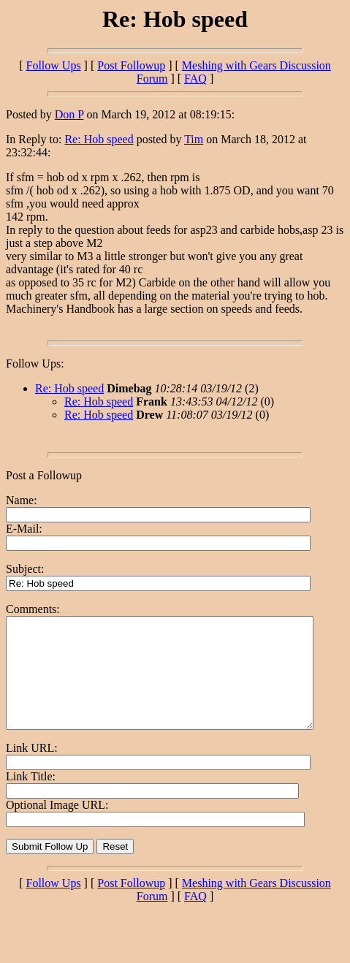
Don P (69, 114)
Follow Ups (53, 65)
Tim (193, 139)
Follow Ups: (35, 363)
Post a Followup (44, 475)
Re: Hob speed (98, 139)
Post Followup (131, 65)
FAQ (195, 78)
